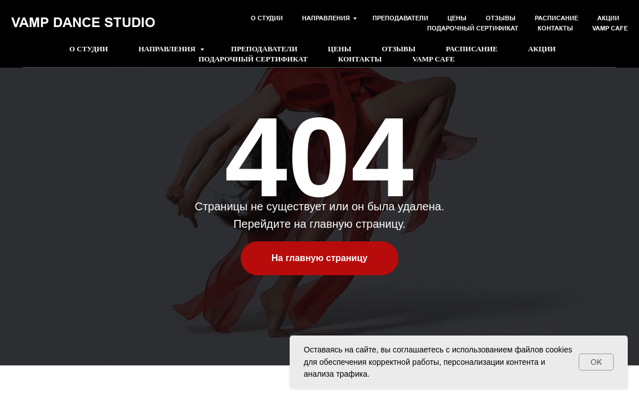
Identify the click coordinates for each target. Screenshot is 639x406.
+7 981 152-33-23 (114, 24)
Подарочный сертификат (253, 59)
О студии (88, 49)
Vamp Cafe (433, 59)
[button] (519, 19)
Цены (340, 49)
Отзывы (398, 49)
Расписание (472, 49)
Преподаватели (264, 49)
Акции (542, 49)
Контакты (360, 59)
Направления (168, 49)
